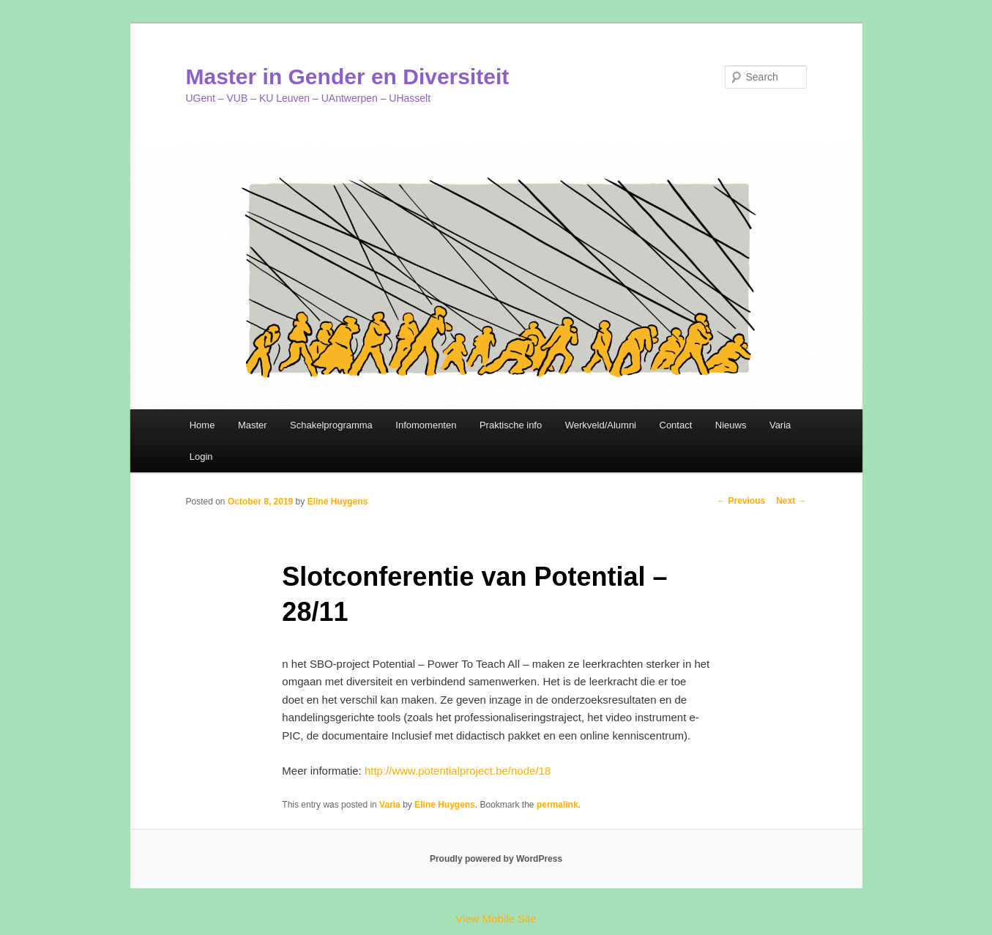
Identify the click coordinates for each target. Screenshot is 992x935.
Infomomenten (425, 425)
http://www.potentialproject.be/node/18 (458, 770)
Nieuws (731, 425)
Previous (741, 501)
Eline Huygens (337, 501)
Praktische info (511, 425)
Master (252, 425)
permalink (557, 805)
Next (791, 501)
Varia (780, 425)
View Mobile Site (496, 918)
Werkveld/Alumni (600, 425)
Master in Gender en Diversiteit (348, 76)
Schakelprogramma (331, 425)
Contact (676, 425)
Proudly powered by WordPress (496, 859)
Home (202, 425)
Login (201, 456)
